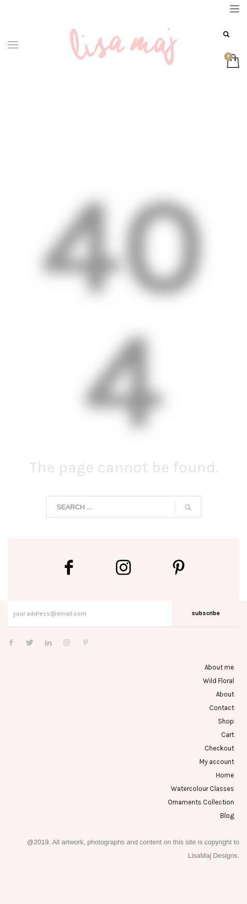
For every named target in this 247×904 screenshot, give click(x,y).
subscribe (206, 613)
